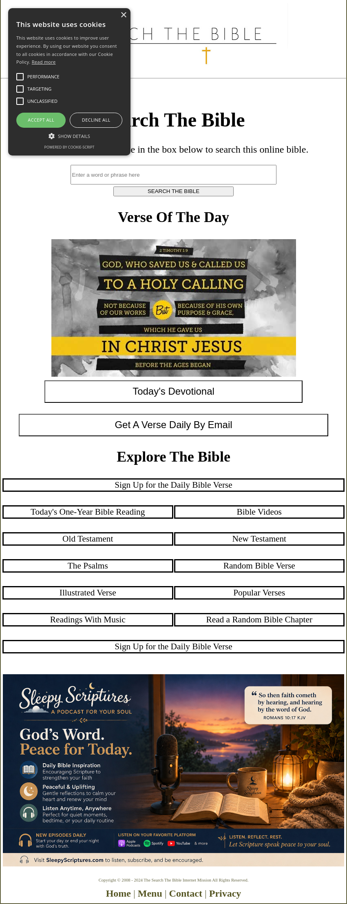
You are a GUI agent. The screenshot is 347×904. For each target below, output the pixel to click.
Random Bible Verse (259, 566)
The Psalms (88, 566)
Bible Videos (259, 512)
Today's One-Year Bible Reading (88, 512)
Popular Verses (259, 592)
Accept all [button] (41, 120)
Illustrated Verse (88, 592)
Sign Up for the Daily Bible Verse (173, 485)
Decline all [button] (96, 120)
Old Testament (87, 539)
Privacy (225, 893)
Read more (44, 62)
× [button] (123, 15)
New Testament (259, 539)
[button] (69, 135)
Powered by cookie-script (69, 147)
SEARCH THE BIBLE (173, 191)
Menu (150, 893)
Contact (185, 893)
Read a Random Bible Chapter (259, 619)
